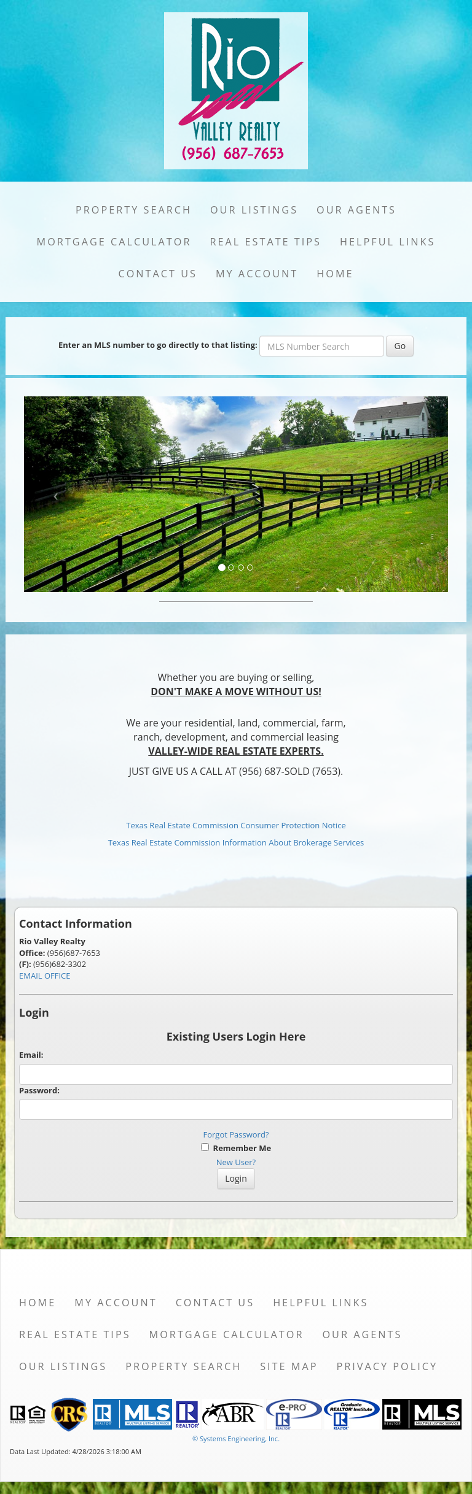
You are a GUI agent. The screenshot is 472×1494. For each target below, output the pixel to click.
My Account (257, 273)
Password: (39, 1090)
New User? (236, 1162)
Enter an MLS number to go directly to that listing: (158, 344)
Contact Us (157, 273)
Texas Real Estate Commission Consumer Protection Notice (235, 825)
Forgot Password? (236, 1134)
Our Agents (356, 210)
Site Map (289, 1366)
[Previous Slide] (56, 494)
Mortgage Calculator (114, 241)
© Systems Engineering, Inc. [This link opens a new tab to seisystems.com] (236, 1438)
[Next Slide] (417, 494)
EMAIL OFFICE (45, 975)
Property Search (134, 210)
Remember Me (236, 1147)
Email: (31, 1054)
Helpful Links (387, 241)
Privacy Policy (387, 1366)
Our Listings (254, 210)
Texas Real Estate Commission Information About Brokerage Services (236, 842)
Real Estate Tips (265, 241)
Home (335, 273)
